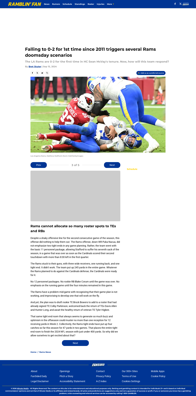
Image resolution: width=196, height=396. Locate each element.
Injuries (100, 4)
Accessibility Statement (72, 381)
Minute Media (23, 388)
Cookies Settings (131, 381)
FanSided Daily (39, 376)
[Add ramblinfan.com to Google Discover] (151, 73)
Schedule (67, 4)
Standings (80, 4)
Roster (91, 4)
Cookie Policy (158, 376)
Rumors (56, 4)
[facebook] (175, 4)
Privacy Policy (103, 376)
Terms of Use (129, 376)
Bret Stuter (35, 66)
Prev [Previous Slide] (38, 165)
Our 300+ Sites (130, 371)
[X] (180, 4)
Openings (65, 371)
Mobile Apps (157, 371)
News (46, 4)
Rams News (45, 352)
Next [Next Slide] (112, 165)
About (34, 371)
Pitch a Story (66, 376)
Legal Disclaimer (40, 381)
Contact (100, 371)
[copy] (47, 73)
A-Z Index (101, 381)
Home (33, 352)
